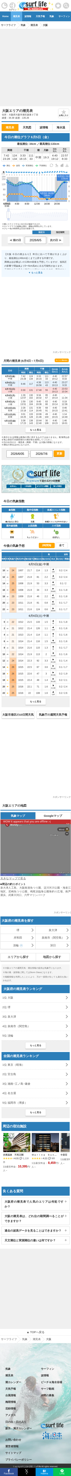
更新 (59, 453)
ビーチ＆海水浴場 (51, 1382)
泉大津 (53, 930)
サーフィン (47, 1368)
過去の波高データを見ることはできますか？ (33, 1230)
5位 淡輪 (7, 1035)
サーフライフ (9, 1339)
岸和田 (18, 937)
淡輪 (16, 945)
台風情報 (10, 1395)
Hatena (44, 1473)
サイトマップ (13, 1452)
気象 (51, 16)
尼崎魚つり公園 (17, 891)
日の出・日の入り (16, 1421)
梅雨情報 (10, 1401)
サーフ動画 (47, 1388)
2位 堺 (6, 1007)
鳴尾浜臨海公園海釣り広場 (46, 891)
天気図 (27, 127)
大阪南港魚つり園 (30, 887)
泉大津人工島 (8, 887)
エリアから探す (18, 957)
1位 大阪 (7, 997)
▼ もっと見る (35, 272)
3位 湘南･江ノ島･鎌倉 (16, 1083)
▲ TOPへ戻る (35, 1332)
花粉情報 (10, 1408)
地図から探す (52, 957)
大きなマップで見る (13, 878)
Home (5, 16)
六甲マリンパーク (34, 895)
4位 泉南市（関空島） (16, 1026)
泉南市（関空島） (53, 937)
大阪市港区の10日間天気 (18, 714)
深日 (53, 945)
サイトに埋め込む (62, 360)
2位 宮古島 (9, 1074)
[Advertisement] (35, 66)
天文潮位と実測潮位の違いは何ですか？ (30, 1240)
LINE (62, 1473)
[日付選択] (35, 240)
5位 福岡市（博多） (15, 1102)
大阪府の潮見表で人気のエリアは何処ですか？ (34, 1204)
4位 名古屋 (9, 1093)
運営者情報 (12, 1446)
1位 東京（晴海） (13, 1064)
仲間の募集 (47, 1395)
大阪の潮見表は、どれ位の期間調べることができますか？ (34, 1218)
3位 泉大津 (9, 1016)
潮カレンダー (13, 1382)
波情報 (27, 16)
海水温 (61, 127)
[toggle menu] (66, 4)
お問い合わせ (13, 1439)
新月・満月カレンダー (18, 1428)
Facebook (8, 1473)
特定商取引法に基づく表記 (21, 1466)
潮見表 (16, 16)
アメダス (10, 1415)
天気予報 (40, 16)
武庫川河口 (15, 895)
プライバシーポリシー (18, 1459)
